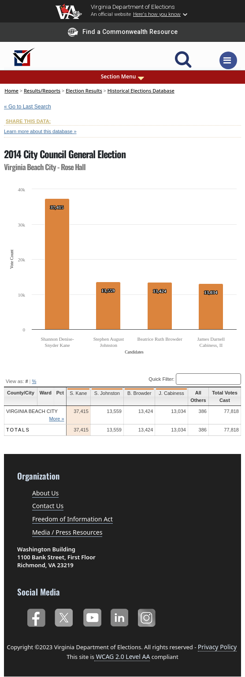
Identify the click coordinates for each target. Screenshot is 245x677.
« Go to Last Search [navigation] (27, 107)
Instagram (148, 617)
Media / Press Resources (67, 532)
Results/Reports (42, 90)
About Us (45, 493)
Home (11, 90)
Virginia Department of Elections (133, 6)
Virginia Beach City (32, 411)
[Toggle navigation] (228, 60)
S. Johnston (106, 393)
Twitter (64, 617)
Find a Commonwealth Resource (123, 32)
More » (55, 418)
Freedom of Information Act (72, 519)
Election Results (84, 90)
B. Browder (138, 393)
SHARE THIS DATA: (28, 121)
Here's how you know (157, 14)
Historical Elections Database (141, 90)
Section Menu (123, 77)
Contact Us (47, 506)
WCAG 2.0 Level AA (122, 656)
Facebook (36, 617)
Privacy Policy (217, 647)
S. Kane (77, 393)
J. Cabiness (169, 393)
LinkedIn (120, 617)
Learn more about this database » (40, 131)
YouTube (92, 617)
